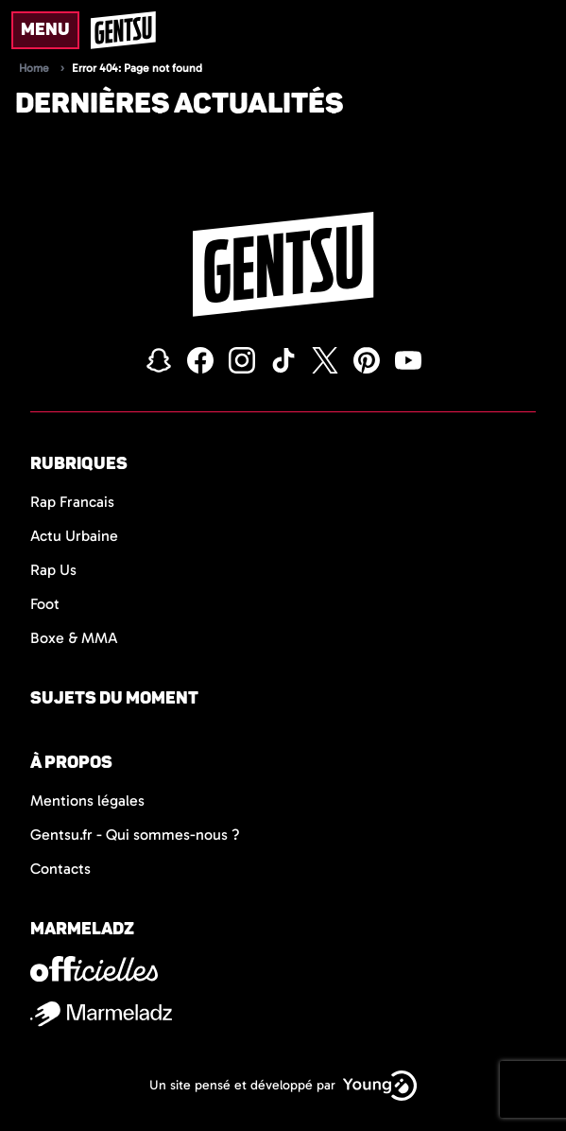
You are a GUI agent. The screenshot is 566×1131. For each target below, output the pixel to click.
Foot (45, 604)
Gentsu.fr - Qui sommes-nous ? (135, 835)
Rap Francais (72, 502)
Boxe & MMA (74, 638)
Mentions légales (87, 800)
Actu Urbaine (74, 536)
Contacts (60, 869)
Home (34, 68)
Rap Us (53, 570)
